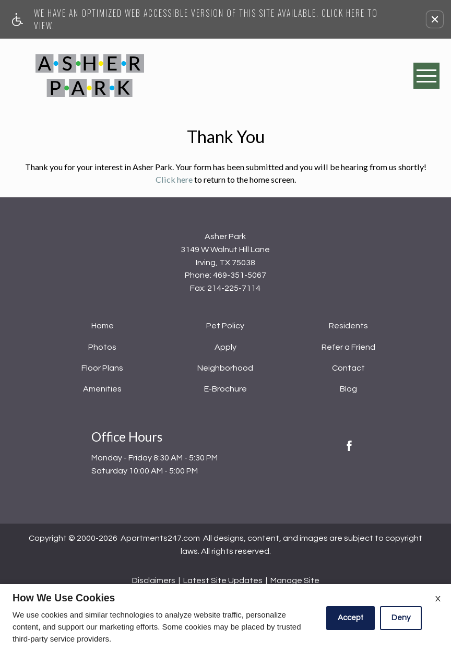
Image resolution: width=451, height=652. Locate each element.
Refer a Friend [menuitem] (348, 347)
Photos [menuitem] (102, 347)
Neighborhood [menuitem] (225, 368)
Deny (400, 618)
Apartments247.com (160, 538)
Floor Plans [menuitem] (102, 368)
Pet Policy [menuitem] (225, 326)
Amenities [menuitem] (102, 389)
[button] (434, 19)
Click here (174, 179)
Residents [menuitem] (348, 326)
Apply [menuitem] (225, 347)
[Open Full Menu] (426, 76)
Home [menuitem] (102, 326)
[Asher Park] (89, 76)
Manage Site (294, 580)
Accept (350, 618)
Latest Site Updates (223, 580)
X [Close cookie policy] (438, 599)
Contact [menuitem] (348, 368)
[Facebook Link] (349, 446)
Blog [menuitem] (348, 389)
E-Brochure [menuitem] (225, 389)
